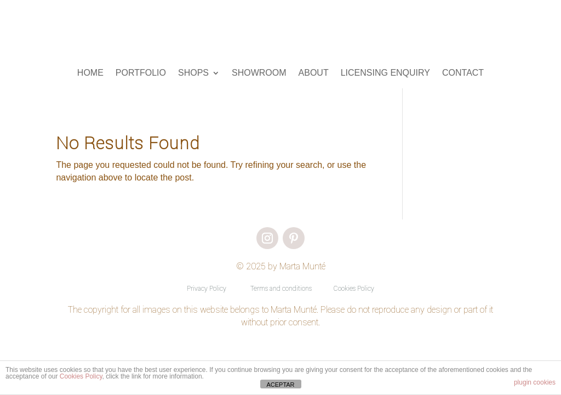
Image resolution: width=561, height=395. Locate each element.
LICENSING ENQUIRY (385, 73)
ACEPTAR (280, 384)
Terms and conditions (281, 288)
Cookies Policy (354, 288)
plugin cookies (535, 382)
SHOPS (193, 73)
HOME (90, 73)
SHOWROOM (259, 73)
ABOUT (314, 73)
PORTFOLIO (141, 73)
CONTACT (463, 73)
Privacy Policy (206, 288)
